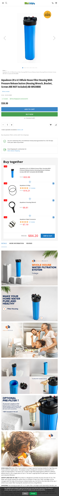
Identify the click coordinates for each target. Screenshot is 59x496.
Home (4, 70)
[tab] (4, 244)
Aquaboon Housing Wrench (28, 202)
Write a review (5, 91)
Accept (33, 493)
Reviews (29, 243)
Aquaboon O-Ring (25, 185)
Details (4, 243)
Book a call (20, 129)
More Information (16, 243)
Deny (25, 493)
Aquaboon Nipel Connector (28, 219)
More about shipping (14, 151)
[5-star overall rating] (27, 188)
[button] (4, 38)
